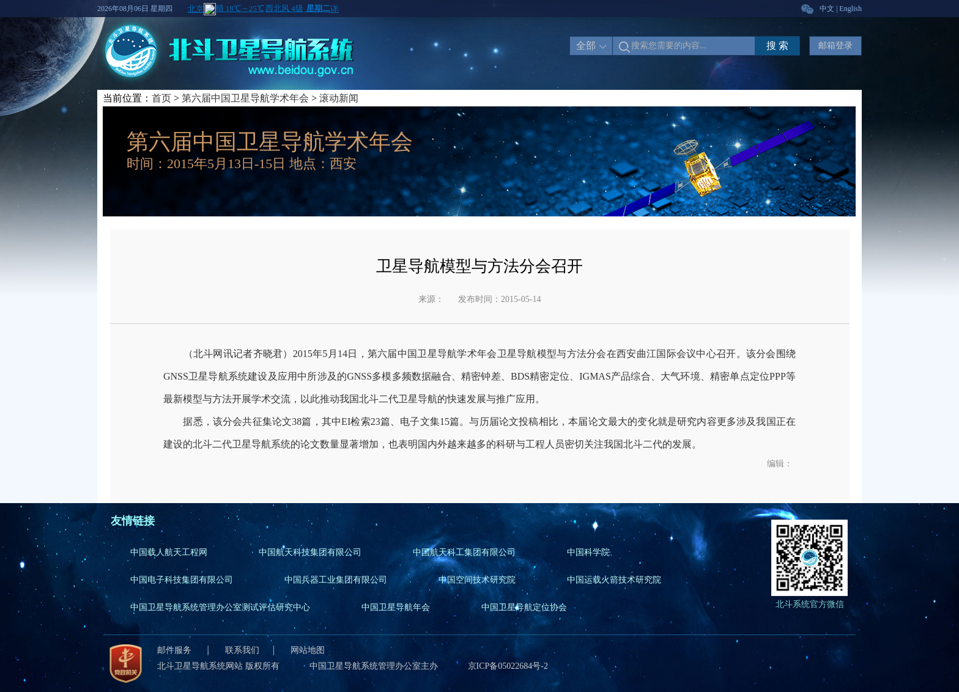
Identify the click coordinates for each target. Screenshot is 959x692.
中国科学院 (588, 552)
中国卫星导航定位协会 (524, 607)
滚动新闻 (338, 98)
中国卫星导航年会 (395, 607)
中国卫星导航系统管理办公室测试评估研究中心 (220, 607)
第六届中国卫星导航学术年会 (245, 98)
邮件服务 (175, 650)
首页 (161, 98)
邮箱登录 (835, 45)
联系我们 (242, 650)
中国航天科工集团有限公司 (464, 552)
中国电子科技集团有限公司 (181, 579)
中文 (827, 8)
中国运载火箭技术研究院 (614, 579)
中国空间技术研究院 (477, 579)
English (850, 8)
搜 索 (777, 45)
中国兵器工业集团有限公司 (335, 579)
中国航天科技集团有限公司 (310, 552)
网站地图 (308, 650)
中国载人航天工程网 (168, 552)
